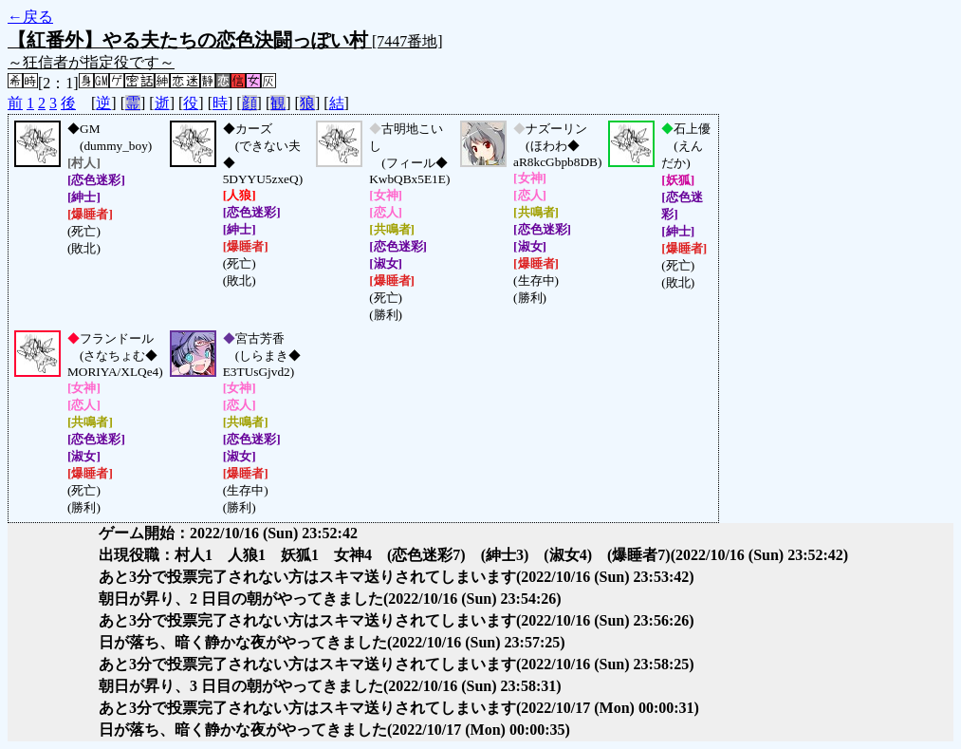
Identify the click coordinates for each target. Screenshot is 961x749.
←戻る (30, 17)
